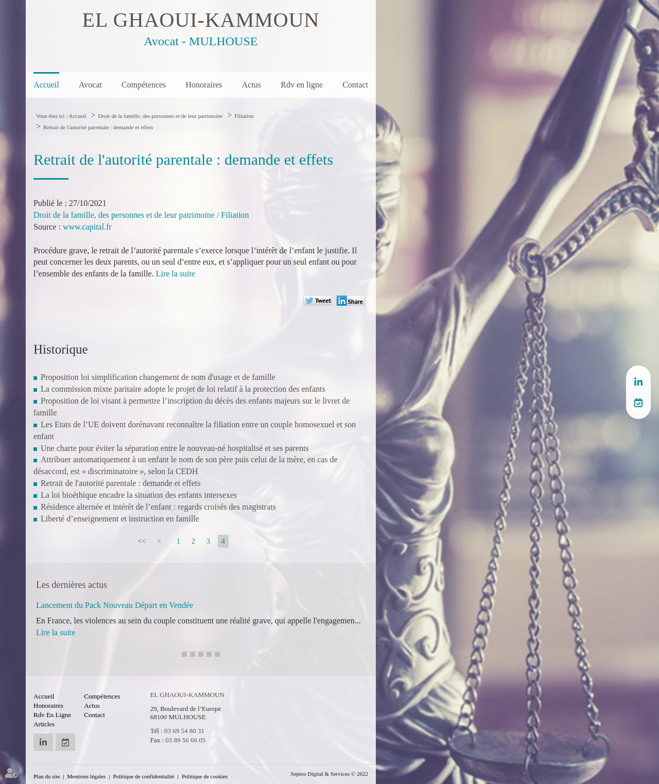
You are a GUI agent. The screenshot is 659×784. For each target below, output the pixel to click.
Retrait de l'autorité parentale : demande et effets (98, 127)
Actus (251, 84)
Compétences (144, 84)
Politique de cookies (205, 776)
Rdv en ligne (302, 84)
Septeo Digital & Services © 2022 (329, 774)
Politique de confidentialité (144, 776)
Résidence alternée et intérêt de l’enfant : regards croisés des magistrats (158, 506)
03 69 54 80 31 (184, 731)
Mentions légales (86, 776)
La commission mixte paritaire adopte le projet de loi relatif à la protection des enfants (183, 389)
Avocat (90, 84)
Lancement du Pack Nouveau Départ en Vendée (114, 605)
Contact (355, 84)
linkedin (638, 382)
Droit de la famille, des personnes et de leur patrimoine (160, 116)
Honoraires (203, 84)
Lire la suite (175, 273)
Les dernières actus (71, 585)
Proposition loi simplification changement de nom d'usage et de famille (158, 377)
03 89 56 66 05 (185, 740)
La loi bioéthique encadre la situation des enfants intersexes (139, 495)
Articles (44, 724)
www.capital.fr (87, 226)
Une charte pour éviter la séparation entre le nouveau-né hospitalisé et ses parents (175, 448)
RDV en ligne (638, 402)
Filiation (243, 116)
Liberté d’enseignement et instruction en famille (120, 518)
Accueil (46, 84)
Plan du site (46, 776)
